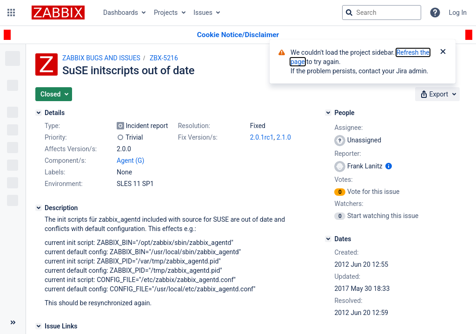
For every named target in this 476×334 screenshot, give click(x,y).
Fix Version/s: (198, 137)
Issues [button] (202, 12)
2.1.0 (284, 137)
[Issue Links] (38, 326)
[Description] (38, 208)
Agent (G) (130, 160)
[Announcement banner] (238, 35)
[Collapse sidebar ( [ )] (13, 322)
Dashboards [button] (120, 12)
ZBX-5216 (164, 58)
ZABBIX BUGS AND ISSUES (101, 58)
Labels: (55, 172)
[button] (11, 12)
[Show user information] (388, 166)
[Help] (435, 12)
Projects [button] (166, 12)
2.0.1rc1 (262, 137)
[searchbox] (381, 12)
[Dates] (328, 239)
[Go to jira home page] (58, 12)
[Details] (38, 112)
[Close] (443, 52)
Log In (458, 12)
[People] (328, 112)
